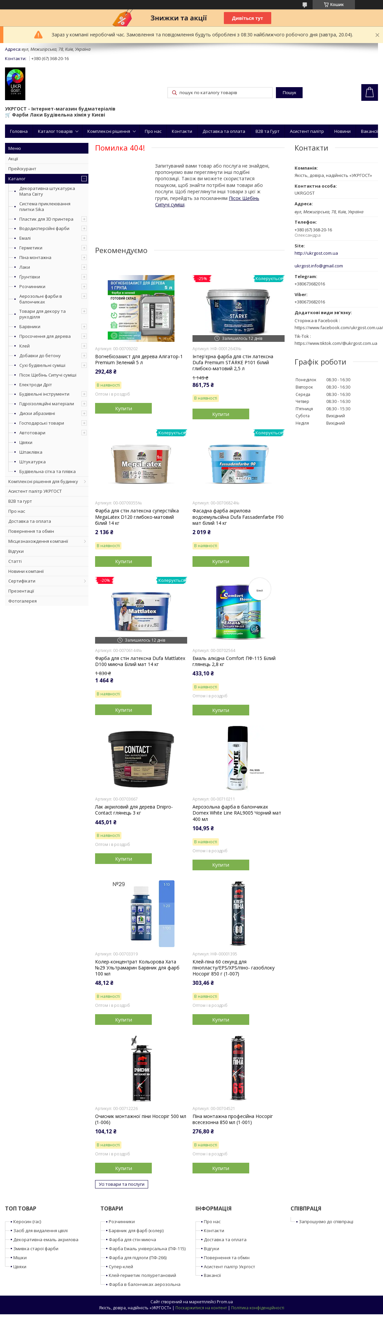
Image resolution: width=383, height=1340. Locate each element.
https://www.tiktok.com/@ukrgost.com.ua (336, 343)
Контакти (182, 131)
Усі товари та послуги (121, 1184)
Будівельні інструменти (44, 394)
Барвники (29, 326)
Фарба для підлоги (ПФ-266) (137, 1258)
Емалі (25, 238)
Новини (342, 131)
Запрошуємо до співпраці (326, 1221)
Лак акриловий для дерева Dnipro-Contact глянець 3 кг (134, 810)
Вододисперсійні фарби (44, 228)
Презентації (21, 591)
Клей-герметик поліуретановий (142, 1275)
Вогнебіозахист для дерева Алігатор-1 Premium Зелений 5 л (139, 360)
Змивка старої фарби (35, 1249)
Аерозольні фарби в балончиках (40, 299)
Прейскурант (22, 169)
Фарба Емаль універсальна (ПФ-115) (147, 1249)
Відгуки (16, 551)
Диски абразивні (37, 413)
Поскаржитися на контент (201, 1308)
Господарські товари (41, 423)
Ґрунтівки (29, 277)
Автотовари (32, 433)
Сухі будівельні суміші (42, 365)
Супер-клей (121, 1267)
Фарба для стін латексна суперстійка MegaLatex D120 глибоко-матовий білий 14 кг (137, 517)
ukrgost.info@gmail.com (319, 266)
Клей (24, 346)
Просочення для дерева (45, 336)
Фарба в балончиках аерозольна (144, 1284)
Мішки (20, 1258)
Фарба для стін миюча (132, 1240)
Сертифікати (21, 581)
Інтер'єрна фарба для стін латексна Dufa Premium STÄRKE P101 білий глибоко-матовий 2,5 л (233, 363)
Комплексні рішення (108, 131)
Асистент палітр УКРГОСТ (35, 491)
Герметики (30, 248)
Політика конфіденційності (257, 1308)
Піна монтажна (35, 257)
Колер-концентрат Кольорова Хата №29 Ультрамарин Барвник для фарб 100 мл (137, 968)
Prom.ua (225, 1302)
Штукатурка (32, 462)
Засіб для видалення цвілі (40, 1230)
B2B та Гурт (268, 131)
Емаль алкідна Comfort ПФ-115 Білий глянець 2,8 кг (234, 661)
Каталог (16, 179)
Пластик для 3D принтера (46, 219)
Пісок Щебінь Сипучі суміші (47, 375)
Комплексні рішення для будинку (43, 481)
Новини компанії (26, 571)
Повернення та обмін (31, 531)
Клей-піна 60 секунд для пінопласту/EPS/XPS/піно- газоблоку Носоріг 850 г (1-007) (234, 968)
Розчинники (32, 286)
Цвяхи (25, 442)
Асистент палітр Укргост (229, 1267)
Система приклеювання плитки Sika (44, 206)
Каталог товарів (55, 131)
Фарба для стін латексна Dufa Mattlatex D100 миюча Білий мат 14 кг (140, 661)
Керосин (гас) (27, 1221)
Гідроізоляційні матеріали (46, 404)
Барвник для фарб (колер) (136, 1230)
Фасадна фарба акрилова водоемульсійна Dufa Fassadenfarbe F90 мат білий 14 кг (238, 517)
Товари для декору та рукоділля (42, 314)
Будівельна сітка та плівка (47, 471)
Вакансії (369, 131)
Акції (13, 159)
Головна (19, 131)
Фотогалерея (22, 601)
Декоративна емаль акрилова (45, 1240)
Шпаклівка (30, 452)
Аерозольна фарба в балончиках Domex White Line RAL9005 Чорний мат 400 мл (237, 813)
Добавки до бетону (40, 356)
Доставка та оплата (224, 131)
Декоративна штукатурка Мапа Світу (47, 191)
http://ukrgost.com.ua (316, 253)
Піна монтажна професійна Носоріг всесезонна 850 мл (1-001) (233, 1119)
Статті (15, 561)
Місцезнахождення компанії (38, 541)
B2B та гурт (20, 501)
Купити (123, 408)
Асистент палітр (307, 131)
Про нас (153, 131)
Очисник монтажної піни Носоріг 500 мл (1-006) (140, 1119)
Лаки (24, 267)
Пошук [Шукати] (289, 92)
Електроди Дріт (35, 385)
